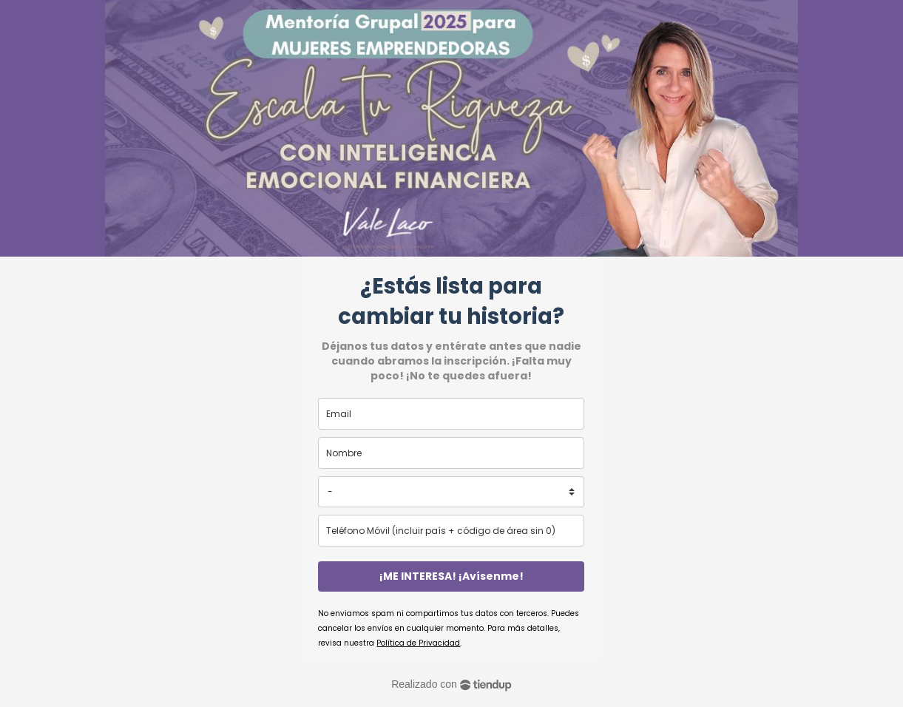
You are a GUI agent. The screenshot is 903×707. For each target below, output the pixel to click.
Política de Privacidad (418, 643)
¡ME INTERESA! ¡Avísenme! (451, 576)
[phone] (451, 531)
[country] (451, 491)
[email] (451, 414)
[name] (451, 453)
